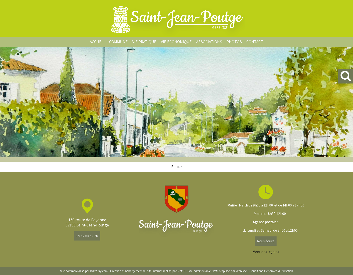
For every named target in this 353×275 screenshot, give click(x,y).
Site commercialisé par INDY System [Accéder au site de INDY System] (84, 271)
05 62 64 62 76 (87, 235)
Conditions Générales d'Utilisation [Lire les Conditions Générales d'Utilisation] (271, 271)
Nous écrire (265, 241)
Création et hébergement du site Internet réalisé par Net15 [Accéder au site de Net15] (147, 271)
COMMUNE (118, 41)
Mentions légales (265, 251)
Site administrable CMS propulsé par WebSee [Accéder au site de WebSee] (217, 271)
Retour (176, 166)
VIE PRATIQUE (144, 41)
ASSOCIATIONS (209, 41)
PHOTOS (234, 41)
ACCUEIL (97, 41)
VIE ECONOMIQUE (176, 41)
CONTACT (254, 41)
